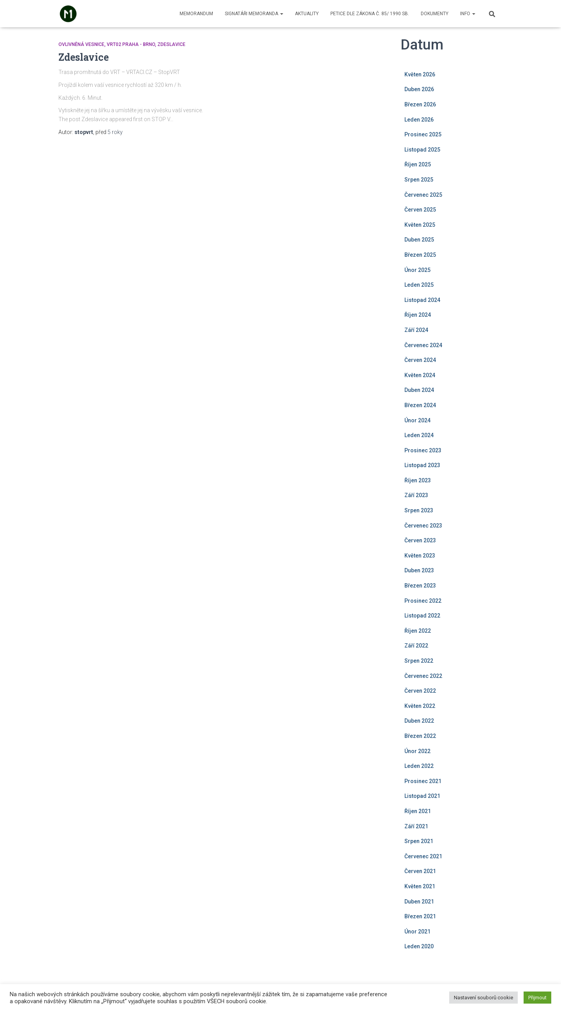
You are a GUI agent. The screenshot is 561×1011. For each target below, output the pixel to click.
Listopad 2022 (422, 615)
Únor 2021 (417, 931)
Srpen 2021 (418, 841)
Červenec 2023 (423, 525)
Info (467, 13)
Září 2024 (416, 330)
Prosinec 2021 (422, 781)
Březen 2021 (420, 916)
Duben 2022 (419, 721)
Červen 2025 (420, 209)
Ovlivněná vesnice (81, 44)
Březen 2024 (420, 405)
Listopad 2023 (422, 465)
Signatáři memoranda (254, 13)
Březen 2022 (420, 736)
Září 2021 (416, 826)
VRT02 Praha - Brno (131, 44)
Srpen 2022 (418, 661)
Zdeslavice (171, 44)
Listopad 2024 (422, 300)
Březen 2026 (420, 104)
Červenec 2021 (423, 856)
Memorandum (196, 13)
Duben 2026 (419, 89)
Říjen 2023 (417, 480)
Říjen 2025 (417, 164)
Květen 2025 (419, 225)
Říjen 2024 (417, 315)
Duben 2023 (419, 570)
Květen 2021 (419, 886)
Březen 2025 (420, 255)
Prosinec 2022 (422, 601)
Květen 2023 (419, 555)
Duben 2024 (419, 390)
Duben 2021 (419, 901)
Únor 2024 (417, 420)
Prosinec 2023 (422, 450)
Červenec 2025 (423, 195)
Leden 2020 (419, 946)
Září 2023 (416, 495)
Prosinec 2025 (422, 134)
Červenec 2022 (423, 676)
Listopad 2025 (422, 149)
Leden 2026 (419, 119)
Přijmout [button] (537, 997)
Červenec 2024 (423, 345)
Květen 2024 (419, 375)
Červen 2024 (420, 360)
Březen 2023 (420, 585)
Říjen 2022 (417, 631)
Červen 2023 (420, 540)
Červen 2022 (420, 691)
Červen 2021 (420, 871)
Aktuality (307, 13)
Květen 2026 (419, 74)
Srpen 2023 (418, 510)
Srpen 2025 (418, 179)
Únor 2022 (417, 751)
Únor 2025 (417, 270)
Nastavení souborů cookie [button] (483, 997)
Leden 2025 (419, 285)
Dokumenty (434, 13)
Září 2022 (416, 645)
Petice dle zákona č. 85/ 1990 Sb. (369, 13)
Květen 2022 (419, 706)
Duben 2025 (419, 239)
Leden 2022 (419, 766)
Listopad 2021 (422, 796)
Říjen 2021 (417, 811)
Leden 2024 (419, 435)
